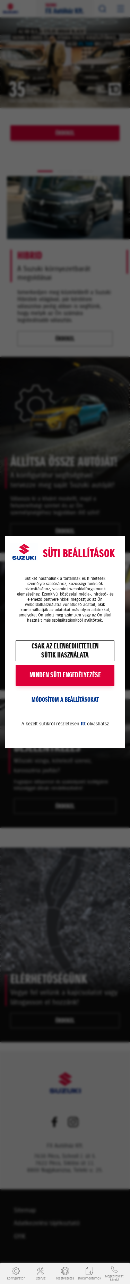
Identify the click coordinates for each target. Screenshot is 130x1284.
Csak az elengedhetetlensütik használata (65, 651)
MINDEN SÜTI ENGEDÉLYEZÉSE (65, 675)
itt (83, 724)
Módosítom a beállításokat (65, 699)
